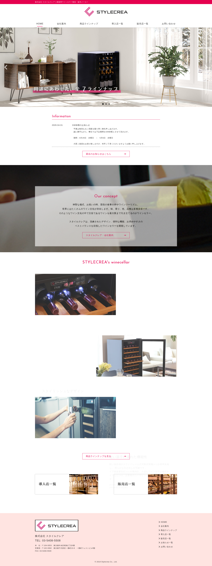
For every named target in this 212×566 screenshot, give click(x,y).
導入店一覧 (117, 24)
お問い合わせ (169, 24)
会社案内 (61, 24)
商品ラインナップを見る (106, 456)
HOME (39, 24)
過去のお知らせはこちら (106, 154)
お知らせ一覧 (166, 542)
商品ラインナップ (89, 24)
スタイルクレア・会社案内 (106, 268)
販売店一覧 (142, 24)
